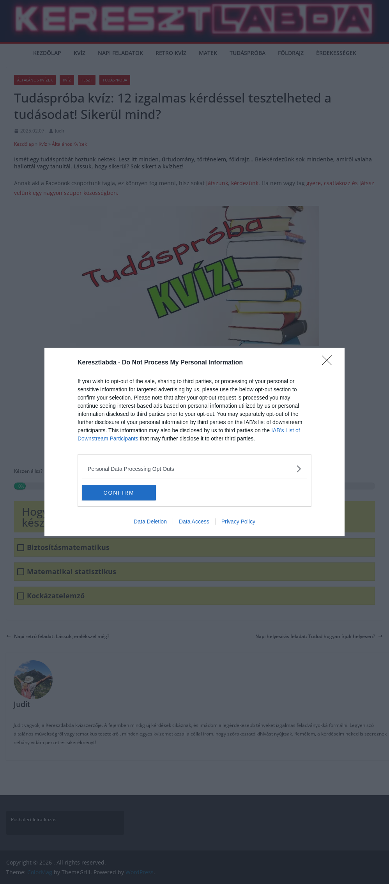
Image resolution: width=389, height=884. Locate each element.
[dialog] (194, 442)
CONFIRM (118, 493)
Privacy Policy (238, 521)
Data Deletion (150, 521)
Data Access (194, 521)
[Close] (329, 362)
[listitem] (194, 469)
